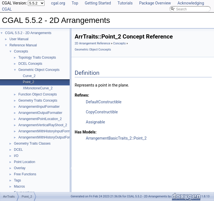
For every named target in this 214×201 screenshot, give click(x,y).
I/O (16, 156)
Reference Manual (23, 45)
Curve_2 (29, 76)
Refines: (82, 95)
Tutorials (125, 3)
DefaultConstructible (103, 102)
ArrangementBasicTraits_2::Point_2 (116, 138)
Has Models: (86, 132)
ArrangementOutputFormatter (40, 113)
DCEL (18, 150)
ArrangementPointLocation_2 (40, 119)
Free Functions (25, 174)
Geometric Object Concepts (38, 70)
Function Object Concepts (37, 94)
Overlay (19, 168)
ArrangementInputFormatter (39, 107)
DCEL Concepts (30, 64)
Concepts (21, 51)
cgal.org (58, 3)
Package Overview (155, 3)
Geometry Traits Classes (32, 143)
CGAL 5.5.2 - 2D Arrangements (28, 33)
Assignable (95, 122)
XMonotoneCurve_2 (38, 88)
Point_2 (28, 82)
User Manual (18, 39)
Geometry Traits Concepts (37, 100)
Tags (17, 180)
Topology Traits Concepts (37, 57)
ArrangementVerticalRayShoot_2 (42, 125)
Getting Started (98, 3)
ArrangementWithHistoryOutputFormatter (48, 137)
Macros (19, 186)
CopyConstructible (102, 112)
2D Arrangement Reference (92, 43)
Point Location (24, 162)
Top (75, 3)
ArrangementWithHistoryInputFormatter (47, 131)
